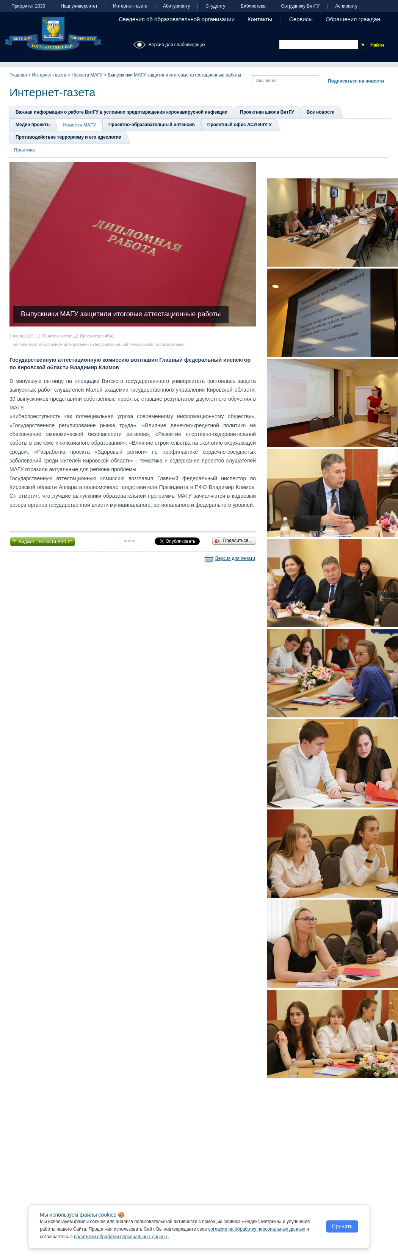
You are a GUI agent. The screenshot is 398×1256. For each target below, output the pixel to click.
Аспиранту (346, 6)
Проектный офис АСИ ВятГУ (239, 124)
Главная (18, 75)
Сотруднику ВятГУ (300, 6)
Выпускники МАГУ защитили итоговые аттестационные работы (174, 75)
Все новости (321, 112)
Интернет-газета (130, 6)
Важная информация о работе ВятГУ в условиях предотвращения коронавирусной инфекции (121, 112)
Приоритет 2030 (28, 6)
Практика (24, 150)
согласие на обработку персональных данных (256, 1229)
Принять (342, 1226)
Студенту (215, 6)
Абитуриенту (176, 6)
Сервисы (301, 19)
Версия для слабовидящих (177, 44)
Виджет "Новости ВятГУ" (42, 541)
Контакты (260, 19)
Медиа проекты (33, 124)
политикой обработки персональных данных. (121, 1236)
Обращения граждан (353, 19)
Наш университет (79, 6)
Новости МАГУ (87, 75)
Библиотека (253, 6)
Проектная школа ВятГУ (267, 112)
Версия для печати (235, 558)
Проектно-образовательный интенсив (151, 124)
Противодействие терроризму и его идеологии (68, 137)
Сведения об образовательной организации (177, 19)
